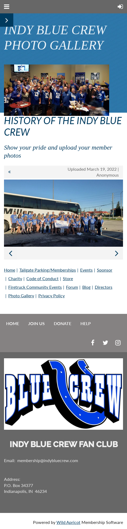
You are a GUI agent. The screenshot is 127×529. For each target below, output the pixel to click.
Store (68, 278)
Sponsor (104, 269)
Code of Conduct (42, 278)
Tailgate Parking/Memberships (47, 269)
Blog (86, 287)
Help (85, 323)
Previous (10, 253)
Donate (62, 323)
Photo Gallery (21, 295)
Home (9, 269)
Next (116, 253)
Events (86, 269)
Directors (103, 287)
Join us (36, 323)
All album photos (9, 172)
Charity (15, 278)
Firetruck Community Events (35, 287)
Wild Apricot (68, 522)
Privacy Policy (51, 295)
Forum (72, 287)
